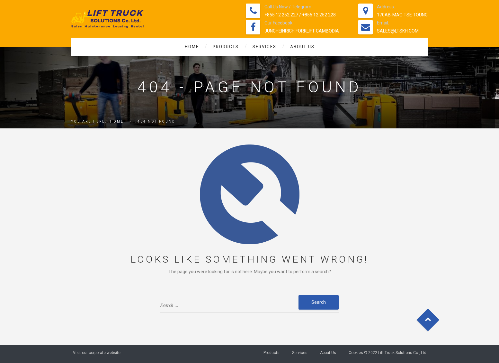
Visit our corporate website (96, 352)
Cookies (356, 352)
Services (264, 47)
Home (192, 47)
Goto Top (427, 320)
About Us (302, 47)
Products (226, 47)
